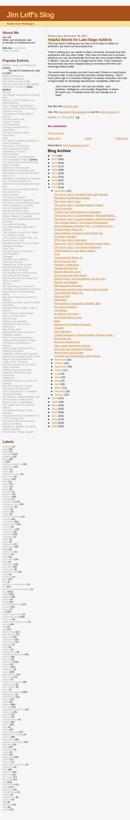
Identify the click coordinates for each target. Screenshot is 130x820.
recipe (6, 729)
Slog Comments (63, 208)
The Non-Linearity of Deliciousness (21, 202)
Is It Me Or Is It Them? (66, 313)
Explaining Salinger (13, 246)
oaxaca (6, 679)
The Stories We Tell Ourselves (19, 421)
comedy (6, 519)
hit (4, 611)
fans (5, 581)
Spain (5, 754)
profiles (6, 722)
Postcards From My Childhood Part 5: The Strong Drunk (21, 417)
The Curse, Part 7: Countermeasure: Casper (78, 205)
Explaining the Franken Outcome (72, 324)
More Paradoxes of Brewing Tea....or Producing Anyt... (84, 226)
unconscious (9, 797)
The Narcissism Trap (13, 119)
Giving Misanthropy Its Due (17, 267)
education (7, 566)
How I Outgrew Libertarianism (18, 105)
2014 (55, 405)
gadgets (7, 596)
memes (6, 657)
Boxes (6, 489)
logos (5, 647)
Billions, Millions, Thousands (17, 216)
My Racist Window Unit (67, 341)
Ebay (5, 561)
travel (5, 787)
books (5, 484)
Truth (57, 254)
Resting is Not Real (13, 351)
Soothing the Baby (12, 394)
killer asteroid (9, 634)
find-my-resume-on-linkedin (16, 589)
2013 (55, 408)
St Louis (7, 762)
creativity (7, 534)
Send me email (10, 50)
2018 (55, 183)
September (61, 366)
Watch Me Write (11, 367)
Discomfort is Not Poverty (16, 275)
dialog (5, 549)
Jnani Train (8, 248)
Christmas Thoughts (65, 236)
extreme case (70, 106)
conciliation (8, 521)
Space (6, 752)
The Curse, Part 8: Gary (67, 201)
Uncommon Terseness (14, 87)
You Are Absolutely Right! (16, 208)
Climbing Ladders (12, 335)
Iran (4, 626)
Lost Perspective (11, 124)
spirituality (8, 757)
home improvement (12, 614)
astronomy (8, 466)
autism (6, 471)
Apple (5, 459)
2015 (55, 401)
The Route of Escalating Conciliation (22, 289)
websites (7, 804)
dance (6, 541)
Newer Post (54, 138)
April (57, 384)
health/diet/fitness (11, 604)
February (60, 391)
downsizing (8, 551)
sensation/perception (13, 742)
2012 (55, 412)
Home (88, 138)
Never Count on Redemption (18, 337)
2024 (55, 162)
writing (6, 809)
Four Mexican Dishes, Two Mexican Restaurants (81, 222)
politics (6, 704)
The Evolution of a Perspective (19, 157)
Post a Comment (56, 133)
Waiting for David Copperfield (18, 200)
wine (5, 807)
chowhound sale (11, 504)
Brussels (7, 491)
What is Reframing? (13, 76)
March (58, 387)
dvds (5, 556)
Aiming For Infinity (12, 424)
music (5, 672)
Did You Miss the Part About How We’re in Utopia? (20, 279)
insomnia (7, 619)
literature (7, 644)
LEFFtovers (8, 642)
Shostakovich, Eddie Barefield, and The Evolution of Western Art (21, 398)
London (6, 649)
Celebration (60, 299)
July (57, 373)
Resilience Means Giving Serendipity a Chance (16, 150)
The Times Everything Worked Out (21, 140)
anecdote (7, 454)
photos (6, 699)
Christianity (8, 506)
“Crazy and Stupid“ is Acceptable (20, 391)
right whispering (10, 732)
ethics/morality (10, 571)
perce (5, 689)
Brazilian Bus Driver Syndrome (19, 332)
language (7, 637)
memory (7, 659)
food (5, 591)
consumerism (9, 524)
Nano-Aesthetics (11, 429)
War (5, 802)
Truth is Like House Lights (16, 167)
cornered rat (9, 529)
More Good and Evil (65, 261)
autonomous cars (11, 474)
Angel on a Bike (11, 165)
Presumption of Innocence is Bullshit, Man (77, 303)
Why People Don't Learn (15, 211)
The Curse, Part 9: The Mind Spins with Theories (81, 194)
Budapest (7, 494)
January (59, 394)
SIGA (5, 747)
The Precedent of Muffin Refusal (20, 273)
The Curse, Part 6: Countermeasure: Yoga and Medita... (85, 215)
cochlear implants (11, 516)
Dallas (6, 539)
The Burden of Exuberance (17, 343)
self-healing (8, 739)
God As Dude (10, 318)
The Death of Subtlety (14, 224)
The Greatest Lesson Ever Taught (20, 232)
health (6, 601)
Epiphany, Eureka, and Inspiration (20, 353)
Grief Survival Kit (109, 112)
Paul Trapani (9, 687)
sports (6, 759)
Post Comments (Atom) (76, 145)
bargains (7, 479)
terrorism (7, 774)
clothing (6, 511)
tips (4, 782)
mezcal (6, 664)
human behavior (11, 616)
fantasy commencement (14, 584)
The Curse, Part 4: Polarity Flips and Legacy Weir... (82, 243)
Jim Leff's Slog (30, 15)
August (59, 370)
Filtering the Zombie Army (16, 388)
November (61, 359)
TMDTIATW (8, 784)
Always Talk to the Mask (15, 270)
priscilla (6, 714)
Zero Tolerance (62, 331)
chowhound (8, 501)
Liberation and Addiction (15, 259)
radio (5, 727)
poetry (6, 702)
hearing (6, 606)
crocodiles (8, 536)
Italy (5, 629)
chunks (6, 509)
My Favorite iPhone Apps (68, 317)
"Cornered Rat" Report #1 (68, 292)
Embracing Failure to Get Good (19, 364)
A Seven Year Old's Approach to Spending (77, 211)
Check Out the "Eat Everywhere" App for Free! (79, 278)
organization (9, 684)
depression (8, 546)
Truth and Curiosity (13, 262)
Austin (6, 469)
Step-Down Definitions (14, 764)
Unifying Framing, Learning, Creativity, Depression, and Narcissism (17, 373)
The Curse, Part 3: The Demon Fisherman (77, 247)
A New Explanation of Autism (18, 205)
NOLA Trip (8, 677)
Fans (5, 138)
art (4, 461)
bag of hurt (8, 476)
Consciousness (11, 194)
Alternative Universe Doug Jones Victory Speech (81, 289)
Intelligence (8, 378)
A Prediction (60, 310)
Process (7, 345)
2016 (55, 398)
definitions (8, 544)
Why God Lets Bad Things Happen (21, 84)
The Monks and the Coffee (17, 81)
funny (5, 594)
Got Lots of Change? (65, 306)
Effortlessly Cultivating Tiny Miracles (22, 178)
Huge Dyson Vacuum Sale (68, 352)
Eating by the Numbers (15, 321)
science (6, 737)
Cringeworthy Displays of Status (19, 340)
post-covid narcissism (13, 709)
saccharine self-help (13, 734)
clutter (6, 514)
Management (9, 652)
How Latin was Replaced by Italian (73, 349)
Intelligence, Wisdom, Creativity (19, 426)
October (59, 363)
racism (6, 724)
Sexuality (7, 744)
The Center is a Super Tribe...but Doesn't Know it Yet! (20, 239)
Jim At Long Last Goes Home (70, 275)
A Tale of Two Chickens (15, 362)
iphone (6, 624)
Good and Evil (62, 296)
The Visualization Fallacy (16, 159)
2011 (55, 415)
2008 (55, 426)
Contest (6, 526)
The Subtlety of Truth (14, 235)
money (6, 667)
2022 (55, 169)
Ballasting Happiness (14, 78)
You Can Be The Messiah (16, 146)
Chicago (7, 499)
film (4, 586)
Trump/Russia (10, 792)
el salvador (8, 569)
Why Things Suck (12, 329)
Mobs (57, 320)
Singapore (8, 749)
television (7, 772)
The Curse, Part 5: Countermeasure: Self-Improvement (84, 219)
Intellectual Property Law (15, 621)
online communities (12, 682)
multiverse (8, 669)
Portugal (7, 707)
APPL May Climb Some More (70, 240)
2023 (55, 166)
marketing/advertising (13, 654)
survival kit (8, 767)
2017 (55, 187)
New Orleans (9, 674)
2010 (55, 419)
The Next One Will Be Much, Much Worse (77, 356)
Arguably (59, 327)
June (58, 377)
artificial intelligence (12, 464)
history (6, 609)
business (7, 496)
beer (5, 481)
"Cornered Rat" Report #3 (68, 229)
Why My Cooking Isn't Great (17, 386)
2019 (55, 180)
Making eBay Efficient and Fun (19, 348)
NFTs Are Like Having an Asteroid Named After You (20, 190)
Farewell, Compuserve (66, 264)
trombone (7, 789)
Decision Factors (11, 122)
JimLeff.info (20, 48)
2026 (55, 155)
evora (5, 574)
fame (5, 579)
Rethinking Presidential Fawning (72, 197)
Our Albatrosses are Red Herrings (20, 162)
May (57, 380)
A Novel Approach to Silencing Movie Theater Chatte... (84, 335)
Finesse (7, 92)
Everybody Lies (62, 338)
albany (6, 451)
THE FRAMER (10, 254)
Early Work (8, 559)
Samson (7, 283)
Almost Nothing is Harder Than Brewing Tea (78, 233)
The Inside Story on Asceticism (19, 286)
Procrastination (10, 154)
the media (7, 779)
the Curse (7, 777)
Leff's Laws (8, 639)
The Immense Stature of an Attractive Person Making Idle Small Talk (21, 184)
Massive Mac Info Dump (67, 271)
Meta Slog (8, 662)
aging (5, 449)
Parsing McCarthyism (66, 268)
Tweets (6, 794)
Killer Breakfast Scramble (68, 285)
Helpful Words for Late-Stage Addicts (74, 250)
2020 (55, 176)
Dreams (6, 554)
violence (7, 799)
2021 (55, 173)
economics (8, 564)
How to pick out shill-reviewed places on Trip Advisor (18, 314)
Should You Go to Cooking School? (21, 213)
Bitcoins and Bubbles (65, 282)
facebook (7, 576)
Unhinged (8, 256)
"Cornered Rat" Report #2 (68, 257)
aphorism (7, 456)
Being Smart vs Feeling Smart (18, 170)
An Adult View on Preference (18, 251)
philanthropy (9, 697)
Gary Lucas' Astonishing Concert (72, 345)
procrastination (10, 719)
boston (6, 486)
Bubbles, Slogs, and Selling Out (19, 65)
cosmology (8, 531)
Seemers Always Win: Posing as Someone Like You (20, 109)
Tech (5, 769)
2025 (55, 159)
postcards (7, 712)
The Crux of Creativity (14, 197)
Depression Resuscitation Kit (74, 112)
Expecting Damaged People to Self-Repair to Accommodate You (21, 358)
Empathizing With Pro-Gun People (21, 243)
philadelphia (9, 694)
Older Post (121, 138)
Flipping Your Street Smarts (17, 264)
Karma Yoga (9, 632)
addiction (7, 446)
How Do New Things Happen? (19, 432)
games (6, 599)
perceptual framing (12, 692)
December (61, 190)
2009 (55, 422)
